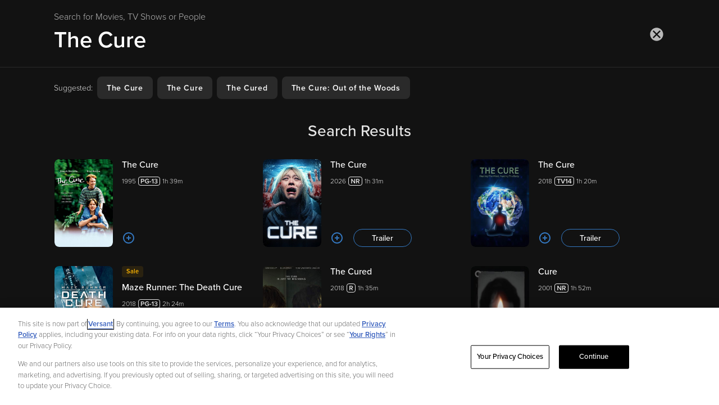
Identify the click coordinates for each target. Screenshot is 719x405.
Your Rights (367, 336)
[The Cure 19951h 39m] (151, 203)
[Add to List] (128, 238)
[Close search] (656, 34)
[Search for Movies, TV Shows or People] (359, 40)
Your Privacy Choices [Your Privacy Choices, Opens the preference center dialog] (510, 358)
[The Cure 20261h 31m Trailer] (359, 203)
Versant (100, 326)
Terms (224, 326)
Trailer (382, 238)
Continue (593, 358)
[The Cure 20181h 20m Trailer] (567, 203)
